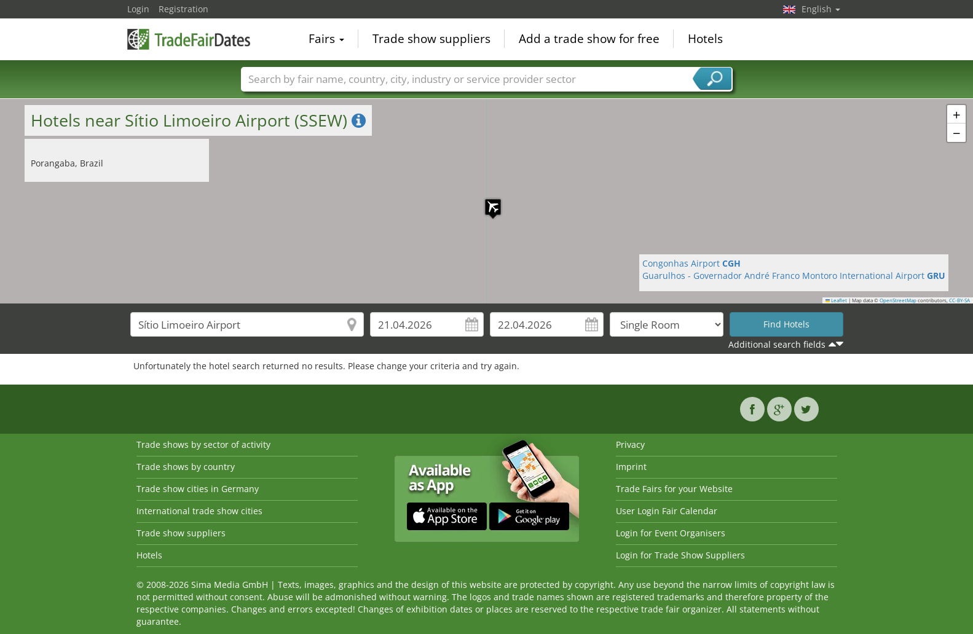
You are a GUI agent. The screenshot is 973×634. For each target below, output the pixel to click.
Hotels (705, 39)
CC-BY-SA (959, 300)
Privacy (630, 444)
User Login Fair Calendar (666, 511)
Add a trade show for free (589, 39)
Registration (183, 9)
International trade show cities (199, 511)
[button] (486, 201)
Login (138, 9)
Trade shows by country (185, 466)
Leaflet (836, 300)
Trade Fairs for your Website (674, 489)
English (821, 9)
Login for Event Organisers (670, 533)
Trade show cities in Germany (197, 489)
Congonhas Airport (691, 263)
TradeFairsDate (188, 38)
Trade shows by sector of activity (203, 444)
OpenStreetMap (898, 300)
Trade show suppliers (431, 39)
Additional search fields (776, 344)
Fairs (326, 39)
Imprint (631, 466)
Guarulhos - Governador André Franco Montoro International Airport (793, 275)
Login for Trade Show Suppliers (680, 555)
